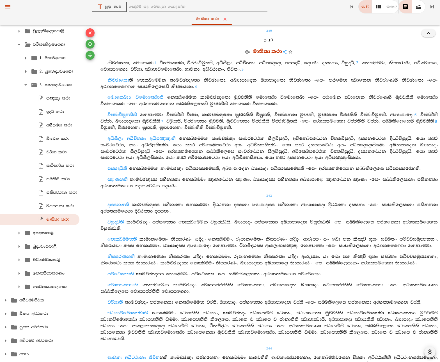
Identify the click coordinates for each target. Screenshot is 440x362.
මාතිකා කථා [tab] (221, 19)
